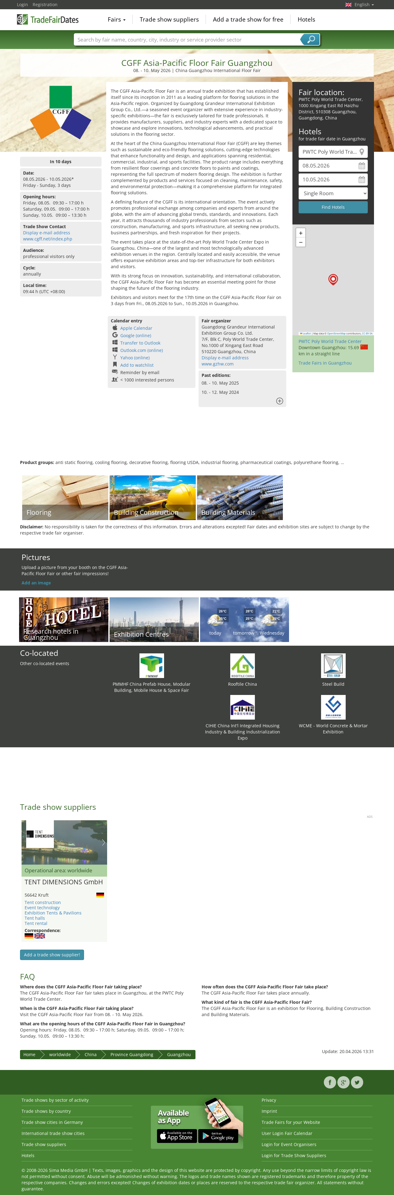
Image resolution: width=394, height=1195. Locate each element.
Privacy (269, 1100)
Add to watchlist (137, 365)
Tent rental (36, 923)
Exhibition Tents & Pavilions (53, 913)
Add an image (36, 583)
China (91, 1054)
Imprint (269, 1111)
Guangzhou (179, 1054)
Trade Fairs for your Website (291, 1122)
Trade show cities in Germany (52, 1122)
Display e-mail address (46, 233)
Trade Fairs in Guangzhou (325, 363)
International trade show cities (53, 1133)
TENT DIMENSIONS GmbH (64, 882)
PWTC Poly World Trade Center (330, 341)
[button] (333, 279)
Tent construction (43, 902)
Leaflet (305, 333)
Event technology (42, 907)
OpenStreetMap (336, 333)
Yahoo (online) (135, 358)
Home (29, 1054)
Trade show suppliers (169, 20)
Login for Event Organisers (289, 1144)
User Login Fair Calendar (287, 1133)
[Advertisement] (197, 439)
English (364, 4)
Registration (45, 4)
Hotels (306, 20)
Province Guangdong (132, 1054)
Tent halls (35, 918)
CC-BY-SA (367, 333)
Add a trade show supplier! (52, 955)
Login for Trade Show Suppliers (294, 1155)
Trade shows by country (46, 1111)
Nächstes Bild (104, 842)
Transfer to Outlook (140, 343)
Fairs (117, 20)
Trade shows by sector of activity (55, 1100)
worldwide (60, 1054)
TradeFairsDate (47, 19)
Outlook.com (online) (141, 350)
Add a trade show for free (248, 20)
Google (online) (135, 335)
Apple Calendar (136, 328)
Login (22, 4)
